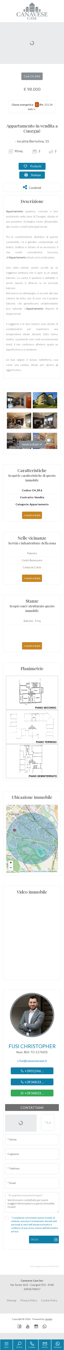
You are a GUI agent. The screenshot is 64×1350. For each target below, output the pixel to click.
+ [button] (11, 863)
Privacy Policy (28, 1300)
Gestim (48, 1319)
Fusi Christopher (32, 1046)
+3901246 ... (32, 1071)
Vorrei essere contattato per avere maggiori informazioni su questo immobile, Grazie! (32, 1202)
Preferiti (35, 166)
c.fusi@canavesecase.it (32, 1061)
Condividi (32, 187)
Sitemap (11, 1300)
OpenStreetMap (40, 871)
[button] (32, 515)
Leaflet (22, 871)
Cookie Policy (49, 1300)
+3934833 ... (32, 1082)
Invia (34, 1239)
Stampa (34, 175)
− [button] (11, 868)
